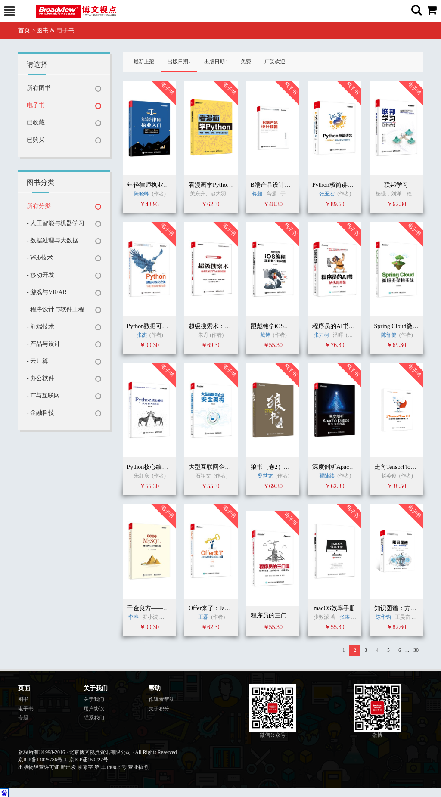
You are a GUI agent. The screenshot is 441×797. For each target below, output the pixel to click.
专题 (23, 718)
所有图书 (39, 88)
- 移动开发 (40, 275)
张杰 (142, 335)
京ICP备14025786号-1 (42, 760)
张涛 (344, 617)
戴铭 (265, 335)
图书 (23, 699)
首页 (24, 30)
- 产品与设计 (43, 344)
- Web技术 (40, 257)
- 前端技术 (40, 326)
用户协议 (94, 709)
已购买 (36, 139)
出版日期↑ (215, 62)
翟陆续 (327, 476)
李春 (133, 617)
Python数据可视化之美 (156, 326)
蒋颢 (257, 194)
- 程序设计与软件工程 (55, 309)
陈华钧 (383, 617)
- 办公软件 (40, 378)
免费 (246, 62)
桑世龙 (265, 476)
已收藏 (36, 122)
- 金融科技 (40, 412)
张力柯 (321, 335)
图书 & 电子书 (56, 30)
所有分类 (39, 206)
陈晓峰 (141, 194)
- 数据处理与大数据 (52, 240)
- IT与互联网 (43, 395)
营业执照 (138, 767)
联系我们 (94, 718)
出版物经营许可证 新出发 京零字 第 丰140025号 (72, 767)
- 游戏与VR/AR (47, 292)
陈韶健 (389, 335)
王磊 (203, 617)
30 (416, 650)
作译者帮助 (161, 699)
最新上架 (144, 62)
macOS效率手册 (334, 608)
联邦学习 (396, 185)
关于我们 (94, 699)
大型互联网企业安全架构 (222, 467)
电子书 (36, 105)
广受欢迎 (274, 62)
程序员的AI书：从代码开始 (348, 326)
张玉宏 (327, 194)
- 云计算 (37, 361)
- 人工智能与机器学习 (55, 223)
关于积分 (159, 709)
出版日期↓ (179, 62)
